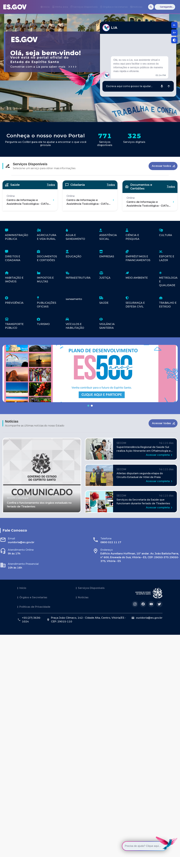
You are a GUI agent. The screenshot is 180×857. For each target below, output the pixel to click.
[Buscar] (151, 7)
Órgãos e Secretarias (33, 597)
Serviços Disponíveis (91, 588)
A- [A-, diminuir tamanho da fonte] (174, 25)
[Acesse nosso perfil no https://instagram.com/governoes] (135, 604)
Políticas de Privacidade (34, 606)
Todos (51, 184)
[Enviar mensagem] (168, 86)
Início (22, 588)
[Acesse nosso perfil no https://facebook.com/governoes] (143, 604)
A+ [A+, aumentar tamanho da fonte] (174, 32)
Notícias (83, 597)
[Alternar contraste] (174, 40)
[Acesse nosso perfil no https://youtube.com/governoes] (151, 604)
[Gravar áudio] (162, 86)
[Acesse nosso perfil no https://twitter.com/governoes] (159, 604)
